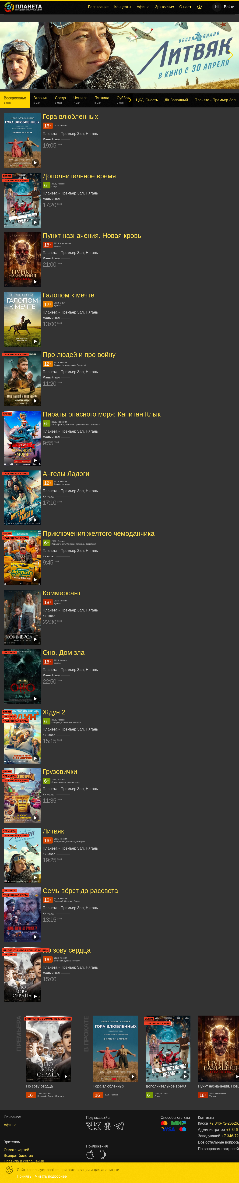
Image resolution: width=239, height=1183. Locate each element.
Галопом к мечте (69, 295)
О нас (184, 7)
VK (93, 1126)
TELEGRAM (119, 1126)
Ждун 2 (54, 712)
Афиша (143, 7)
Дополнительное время (79, 176)
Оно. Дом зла (64, 652)
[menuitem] (98, 7)
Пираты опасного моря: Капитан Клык (102, 414)
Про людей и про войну (79, 354)
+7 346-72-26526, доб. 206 (216, 1123)
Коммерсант (62, 593)
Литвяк (53, 831)
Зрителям (163, 7)
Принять (24, 1176)
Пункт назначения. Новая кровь (92, 235)
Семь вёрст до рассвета (80, 890)
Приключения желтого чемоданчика (99, 533)
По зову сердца (67, 950)
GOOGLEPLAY (102, 1154)
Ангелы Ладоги (66, 474)
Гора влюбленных (70, 116)
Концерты (122, 7)
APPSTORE (90, 1154)
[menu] (120, 7)
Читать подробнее (51, 1176)
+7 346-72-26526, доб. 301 (223, 1136)
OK (107, 1126)
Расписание (98, 7)
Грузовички (60, 771)
